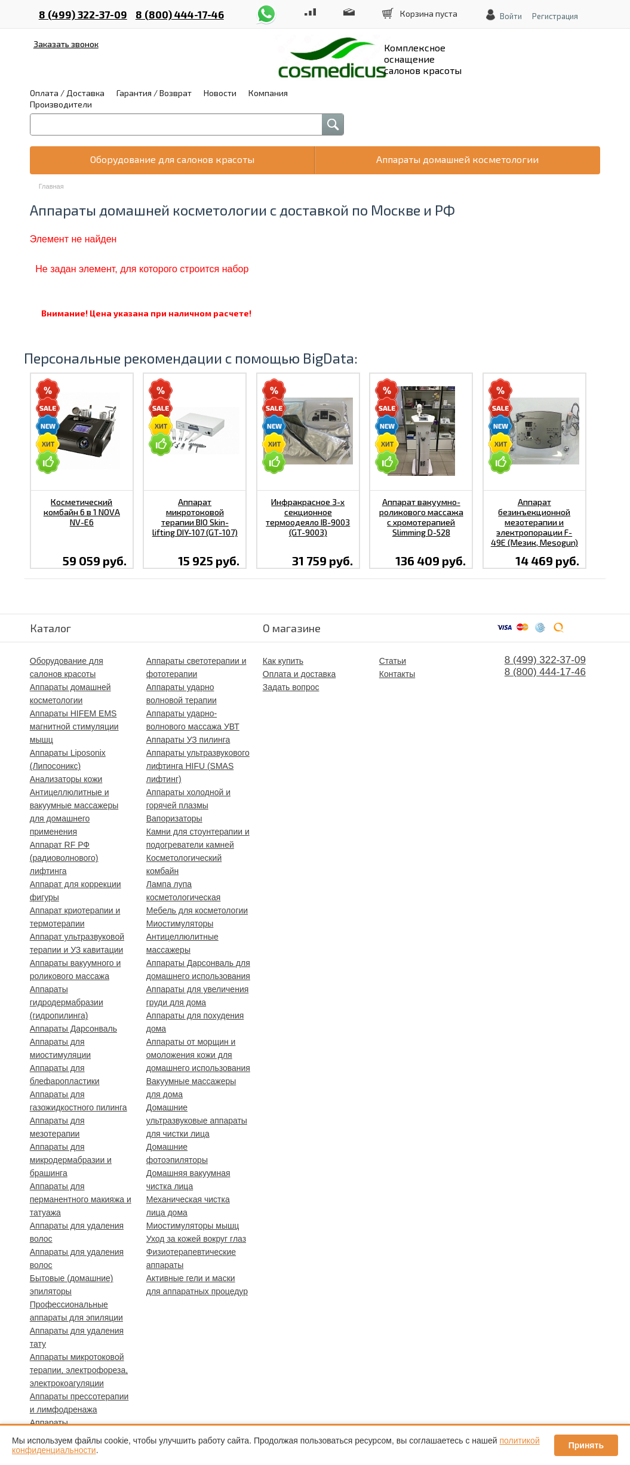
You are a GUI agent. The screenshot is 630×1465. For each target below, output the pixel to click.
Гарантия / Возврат (154, 93)
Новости (220, 93)
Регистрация (555, 16)
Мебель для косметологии (197, 910)
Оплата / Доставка (67, 93)
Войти (511, 16)
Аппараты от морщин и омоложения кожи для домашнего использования (198, 1055)
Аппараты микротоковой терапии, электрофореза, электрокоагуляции (79, 1370)
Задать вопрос (291, 687)
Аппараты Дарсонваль (73, 1028)
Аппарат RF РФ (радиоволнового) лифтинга (64, 858)
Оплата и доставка (299, 674)
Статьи (392, 661)
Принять (586, 1445)
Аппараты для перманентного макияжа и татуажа (80, 1199)
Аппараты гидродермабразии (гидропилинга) (66, 1002)
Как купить (283, 661)
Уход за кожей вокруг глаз (196, 1239)
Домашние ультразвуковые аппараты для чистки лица (196, 1120)
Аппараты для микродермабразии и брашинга (71, 1160)
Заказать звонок (66, 44)
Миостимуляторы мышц (192, 1225)
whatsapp (266, 8)
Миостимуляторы (180, 923)
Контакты (397, 674)
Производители (61, 104)
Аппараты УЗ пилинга (188, 739)
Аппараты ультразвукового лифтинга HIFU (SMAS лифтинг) (198, 766)
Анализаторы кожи (66, 779)
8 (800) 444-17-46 (180, 14)
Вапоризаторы (174, 818)
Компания (268, 93)
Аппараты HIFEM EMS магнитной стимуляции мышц (74, 726)
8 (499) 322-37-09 (83, 14)
